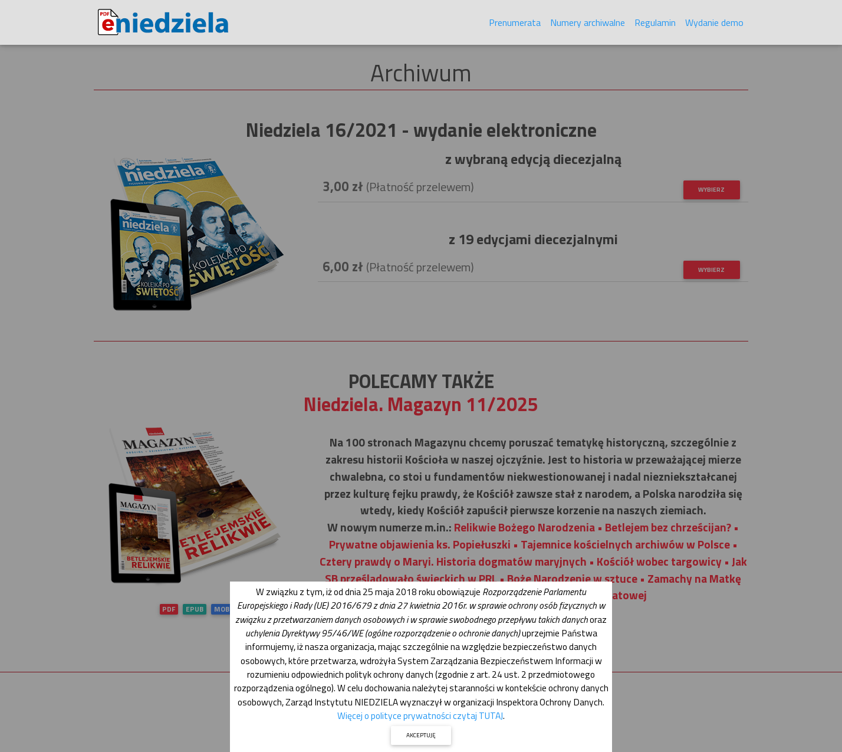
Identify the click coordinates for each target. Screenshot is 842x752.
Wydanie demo (714, 25)
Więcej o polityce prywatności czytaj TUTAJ (420, 715)
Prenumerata (515, 25)
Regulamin (655, 25)
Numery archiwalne (587, 25)
